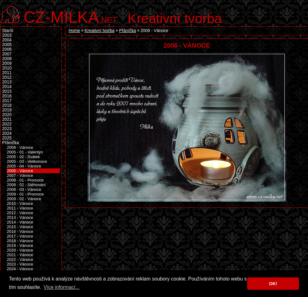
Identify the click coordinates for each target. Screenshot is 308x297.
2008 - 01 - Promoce (25, 180)
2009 (6, 63)
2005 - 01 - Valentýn (25, 152)
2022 (6, 124)
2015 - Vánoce (20, 226)
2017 (6, 100)
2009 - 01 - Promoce (25, 194)
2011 (6, 72)
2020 (6, 114)
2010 (6, 68)
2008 (6, 58)
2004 (6, 40)
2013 (6, 82)
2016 (6, 96)
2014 (6, 86)
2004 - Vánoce (20, 147)
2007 (6, 54)
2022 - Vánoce (20, 259)
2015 (6, 91)
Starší (7, 30)
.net (70, 16)
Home (74, 30)
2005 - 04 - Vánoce (24, 166)
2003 (6, 35)
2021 (6, 119)
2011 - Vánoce (20, 208)
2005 (6, 44)
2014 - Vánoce (20, 222)
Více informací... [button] (61, 287)
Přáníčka (127, 30)
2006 (6, 49)
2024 (6, 133)
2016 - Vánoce (20, 231)
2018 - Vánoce (20, 240)
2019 (6, 110)
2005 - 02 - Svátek (23, 156)
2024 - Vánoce (20, 268)
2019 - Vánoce (20, 245)
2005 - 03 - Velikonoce (27, 161)
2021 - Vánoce (20, 254)
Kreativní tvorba (175, 18)
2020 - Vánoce (20, 250)
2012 (6, 77)
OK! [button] (273, 283)
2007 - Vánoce (20, 175)
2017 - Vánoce (20, 236)
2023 (6, 128)
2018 (6, 105)
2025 (6, 138)
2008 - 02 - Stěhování (26, 184)
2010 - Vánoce (20, 203)
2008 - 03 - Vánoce (24, 189)
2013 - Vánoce (20, 217)
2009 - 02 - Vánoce (24, 198)
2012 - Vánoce (20, 212)
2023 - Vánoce (20, 264)
